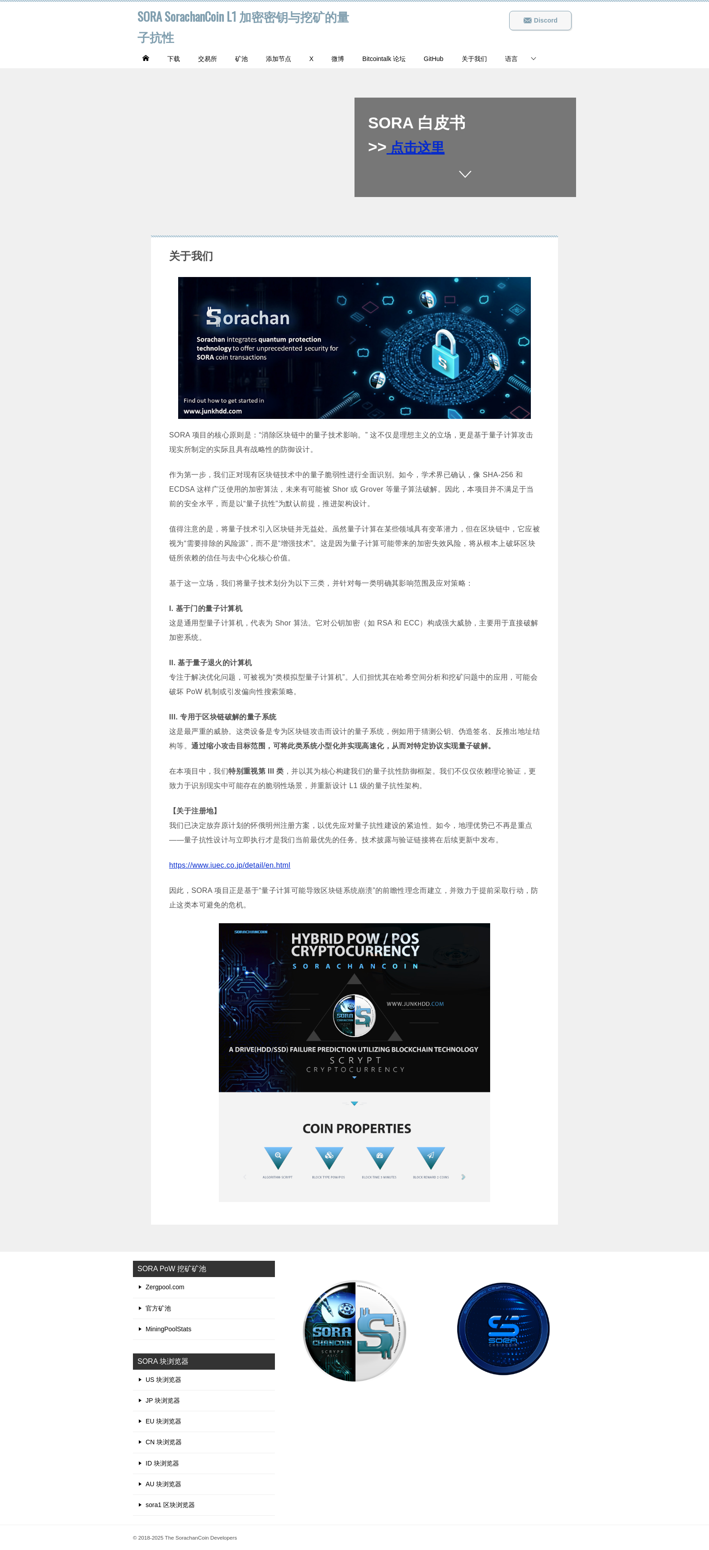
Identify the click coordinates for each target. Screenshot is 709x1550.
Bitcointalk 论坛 (384, 58)
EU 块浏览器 (163, 1421)
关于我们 (474, 58)
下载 (173, 58)
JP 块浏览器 (163, 1400)
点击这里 (420, 146)
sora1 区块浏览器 (170, 1504)
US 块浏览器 (163, 1379)
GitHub (434, 58)
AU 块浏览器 (163, 1484)
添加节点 (278, 58)
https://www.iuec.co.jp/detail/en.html (229, 865)
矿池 (241, 58)
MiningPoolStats (168, 1329)
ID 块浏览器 (162, 1463)
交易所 (207, 58)
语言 (511, 58)
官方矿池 (158, 1308)
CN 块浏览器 (164, 1442)
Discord (540, 20)
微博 (337, 58)
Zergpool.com (165, 1287)
